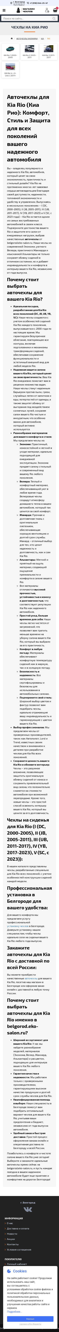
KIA (42, 38)
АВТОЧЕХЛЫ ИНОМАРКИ (27, 38)
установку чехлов (17, 925)
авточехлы (31, 978)
